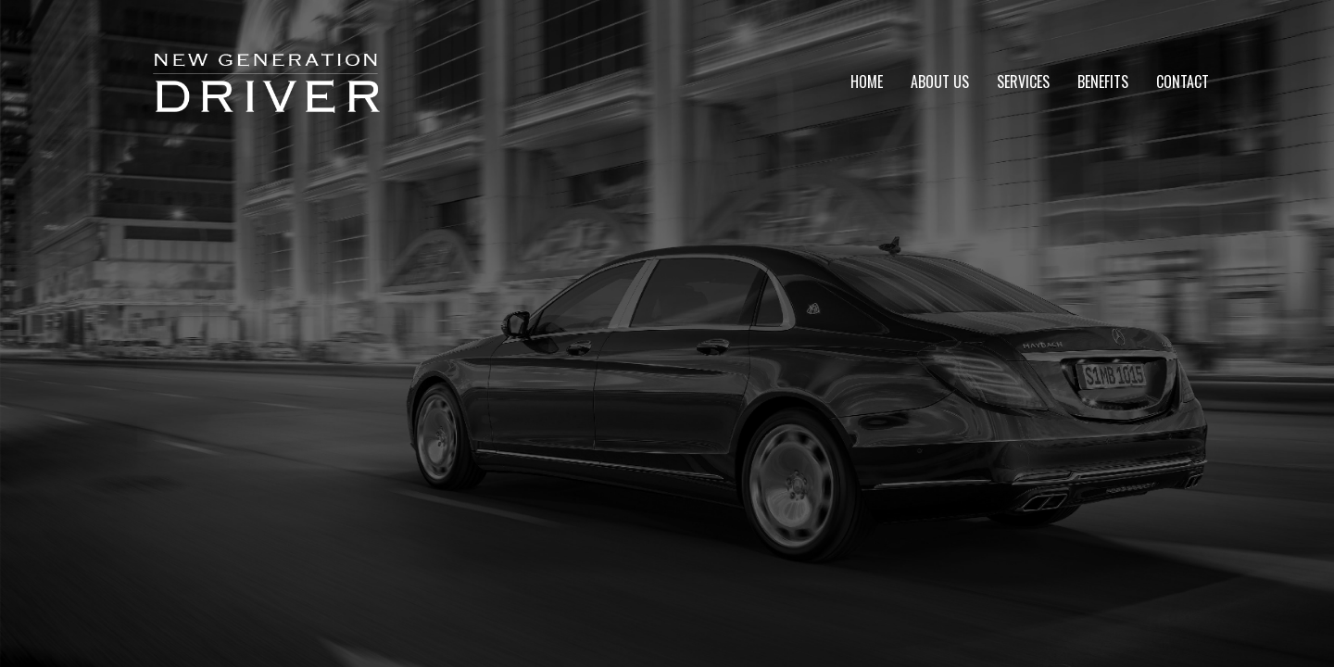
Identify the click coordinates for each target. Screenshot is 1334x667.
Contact (1182, 81)
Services (1023, 81)
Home (866, 81)
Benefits (1102, 81)
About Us (940, 81)
